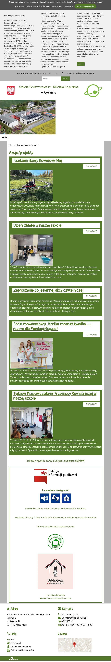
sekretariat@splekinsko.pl (72, 618)
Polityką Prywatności (72, 2)
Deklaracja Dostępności (20, 650)
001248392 (65, 621)
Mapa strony (34, 73)
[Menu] (55, 137)
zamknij (80, 64)
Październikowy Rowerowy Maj (37, 160)
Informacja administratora (85, 73)
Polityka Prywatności (19, 646)
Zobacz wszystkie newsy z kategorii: (55, 460)
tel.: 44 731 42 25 (68, 614)
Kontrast (70, 73)
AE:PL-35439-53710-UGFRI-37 (75, 624)
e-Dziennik (14, 643)
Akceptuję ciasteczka (85, 6)
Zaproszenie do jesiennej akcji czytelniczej (48, 290)
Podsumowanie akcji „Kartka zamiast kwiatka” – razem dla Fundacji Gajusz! (52, 326)
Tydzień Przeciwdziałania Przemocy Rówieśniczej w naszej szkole (54, 396)
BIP (10, 639)
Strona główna (22, 73)
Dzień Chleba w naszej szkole (37, 225)
